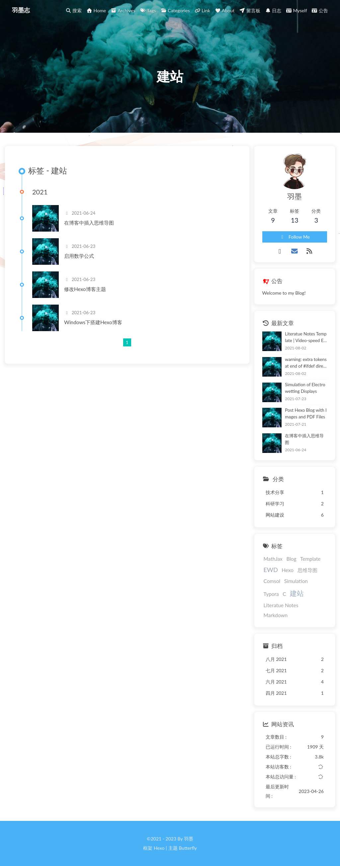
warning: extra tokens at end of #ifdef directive (306, 363)
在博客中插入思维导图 (89, 223)
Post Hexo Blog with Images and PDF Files (305, 413)
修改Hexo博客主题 (85, 289)
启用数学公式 (79, 256)
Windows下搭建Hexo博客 (93, 322)
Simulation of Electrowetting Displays (305, 388)
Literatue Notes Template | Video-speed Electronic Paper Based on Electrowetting (306, 337)
